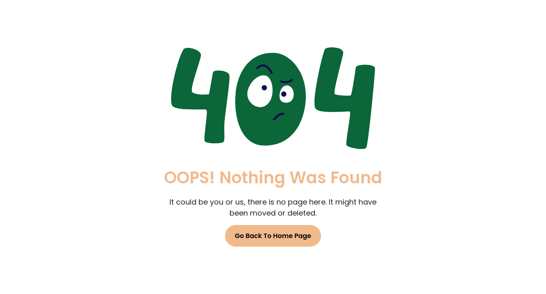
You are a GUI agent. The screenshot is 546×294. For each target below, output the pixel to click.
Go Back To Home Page (273, 236)
